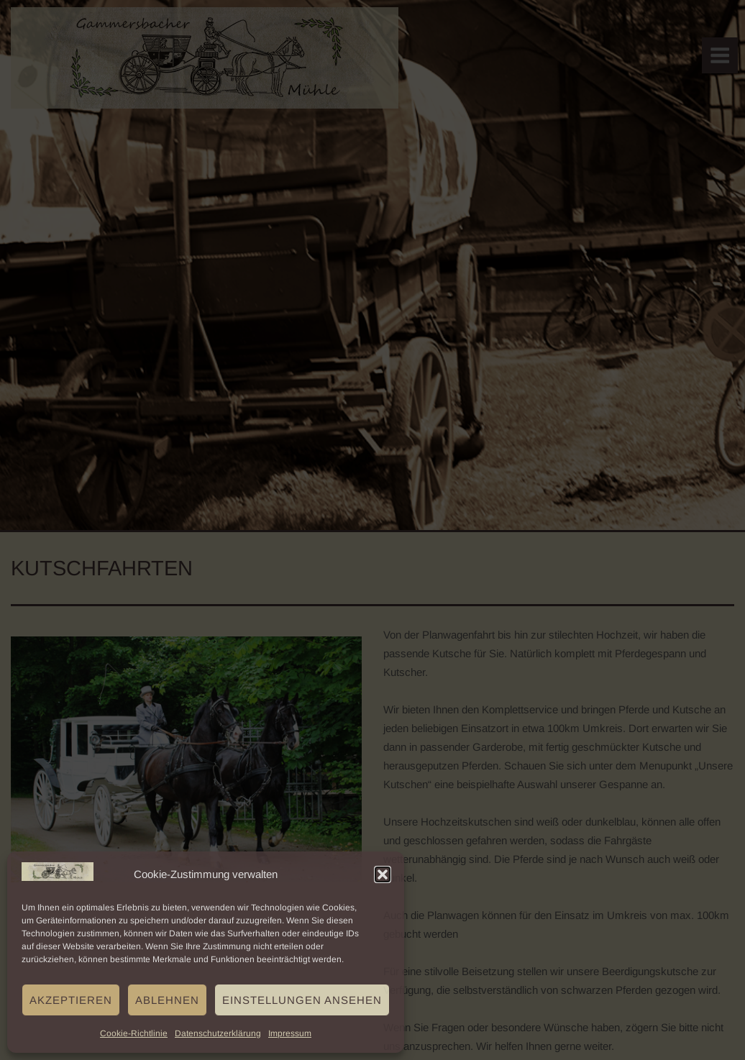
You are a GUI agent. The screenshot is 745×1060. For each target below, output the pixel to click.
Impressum (289, 1033)
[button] (382, 874)
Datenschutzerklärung (218, 1033)
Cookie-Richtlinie (134, 1033)
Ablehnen (167, 1000)
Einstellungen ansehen (302, 1000)
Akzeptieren (70, 1000)
